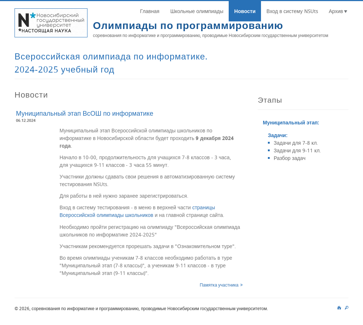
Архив (336, 11)
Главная (149, 11)
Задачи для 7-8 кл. (296, 142)
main (339, 306)
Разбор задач (290, 158)
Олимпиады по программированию (188, 25)
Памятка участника (219, 285)
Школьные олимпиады (196, 11)
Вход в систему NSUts (292, 11)
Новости (245, 11)
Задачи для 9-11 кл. (297, 150)
